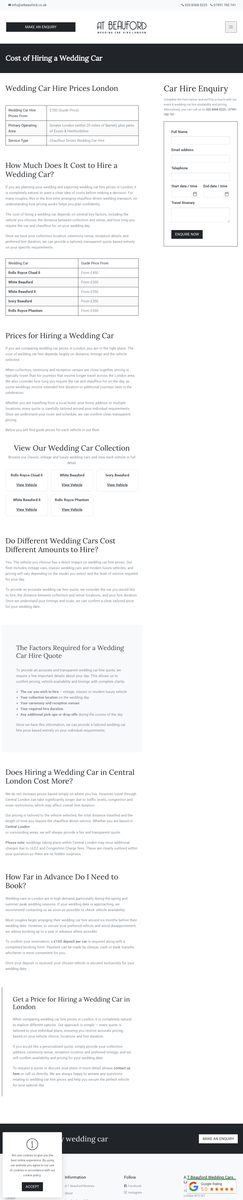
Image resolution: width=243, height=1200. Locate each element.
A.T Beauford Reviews (79, 1186)
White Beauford (20, 282)
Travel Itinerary (183, 203)
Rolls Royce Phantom (25, 311)
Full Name (179, 132)
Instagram (133, 1193)
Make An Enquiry (40, 27)
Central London (17, 827)
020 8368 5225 (193, 5)
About (69, 1193)
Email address (182, 150)
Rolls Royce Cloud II (24, 273)
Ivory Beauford (20, 301)
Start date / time (184, 186)
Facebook (132, 1186)
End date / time (215, 186)
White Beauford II (22, 292)
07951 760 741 (222, 5)
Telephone (179, 168)
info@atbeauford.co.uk (27, 5)
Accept (32, 1187)
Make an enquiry (218, 1138)
